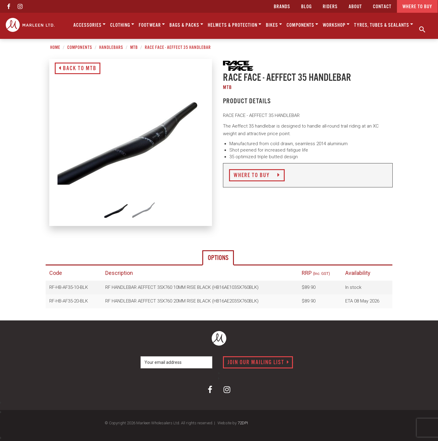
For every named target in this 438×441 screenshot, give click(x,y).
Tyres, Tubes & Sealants (383, 25)
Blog (306, 7)
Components (302, 25)
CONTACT (382, 7)
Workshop (336, 25)
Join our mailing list (258, 362)
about (355, 7)
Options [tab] (218, 258)
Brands (282, 7)
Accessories (89, 25)
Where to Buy (257, 175)
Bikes (274, 25)
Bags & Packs (186, 25)
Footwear (152, 25)
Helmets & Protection (235, 25)
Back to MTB (77, 68)
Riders (330, 7)
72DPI (243, 423)
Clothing (122, 25)
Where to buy (417, 7)
